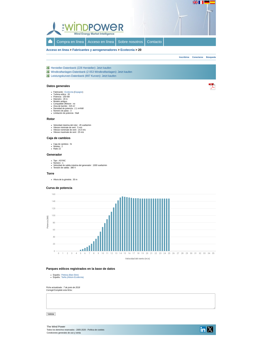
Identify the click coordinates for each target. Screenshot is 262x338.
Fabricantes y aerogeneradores (94, 50)
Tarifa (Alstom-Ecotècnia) (72, 277)
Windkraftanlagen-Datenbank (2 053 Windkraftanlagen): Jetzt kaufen (91, 71)
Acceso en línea (101, 42)
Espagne (78, 92)
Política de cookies (96, 333)
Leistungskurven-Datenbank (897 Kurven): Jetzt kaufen (83, 75)
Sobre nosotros (130, 42)
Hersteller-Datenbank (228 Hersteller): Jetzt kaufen (81, 67)
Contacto (154, 42)
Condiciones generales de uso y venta (64, 336)
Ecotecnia (127, 50)
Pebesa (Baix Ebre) (70, 275)
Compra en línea (70, 42)
